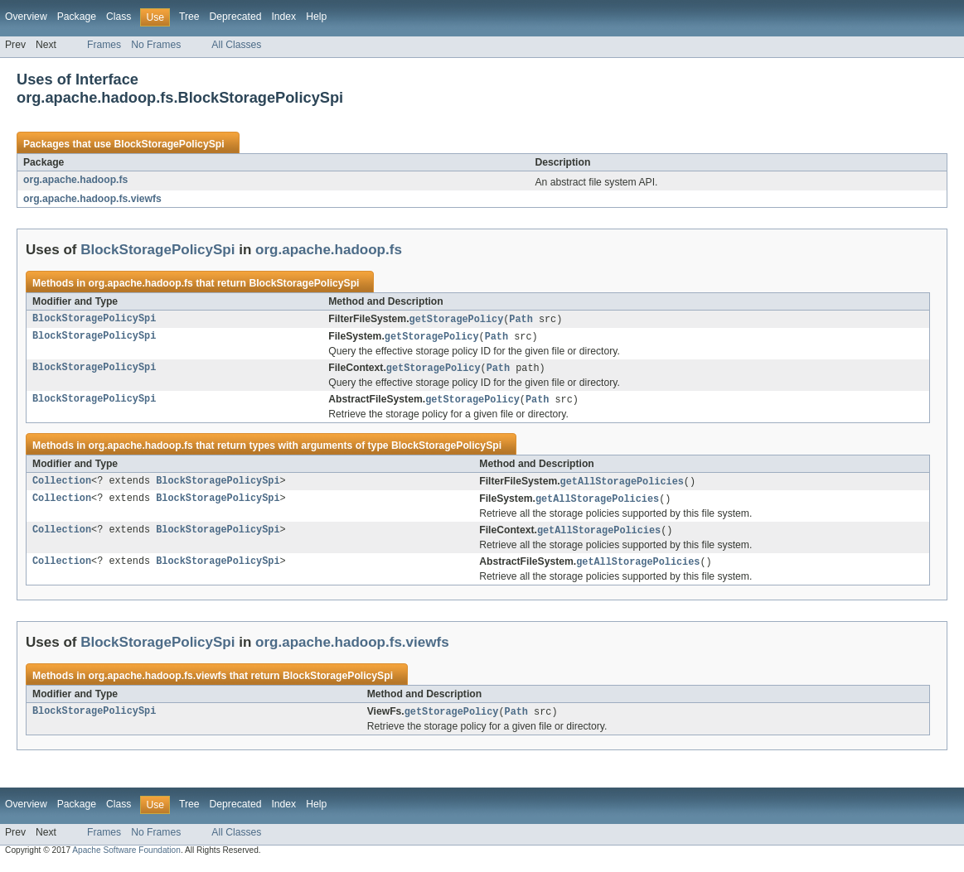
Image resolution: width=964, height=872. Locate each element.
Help (316, 16)
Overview (26, 16)
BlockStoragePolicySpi (169, 144)
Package (76, 16)
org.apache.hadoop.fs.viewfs (92, 199)
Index (283, 16)
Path (520, 319)
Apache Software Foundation (126, 857)
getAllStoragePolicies (622, 485)
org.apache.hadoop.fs (75, 179)
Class (118, 16)
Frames (104, 45)
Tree (189, 16)
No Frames (156, 45)
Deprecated (236, 16)
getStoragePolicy (456, 319)
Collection (61, 485)
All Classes (236, 45)
